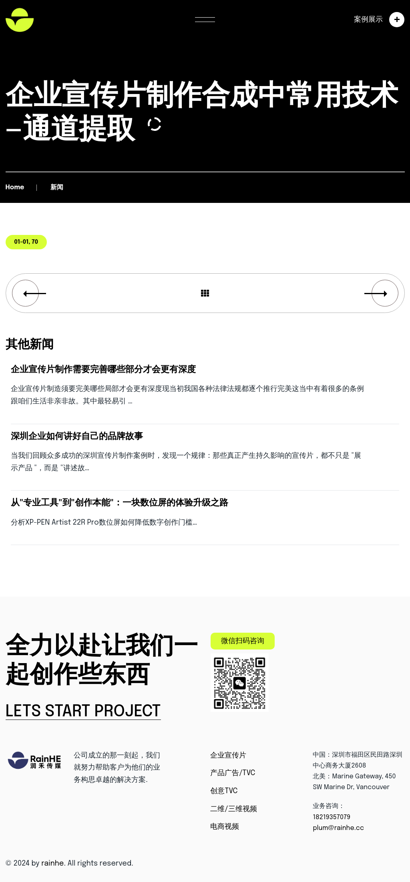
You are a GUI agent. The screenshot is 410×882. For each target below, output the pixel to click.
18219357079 (331, 817)
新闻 (56, 187)
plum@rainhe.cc (338, 828)
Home (15, 187)
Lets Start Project (83, 712)
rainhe (52, 863)
